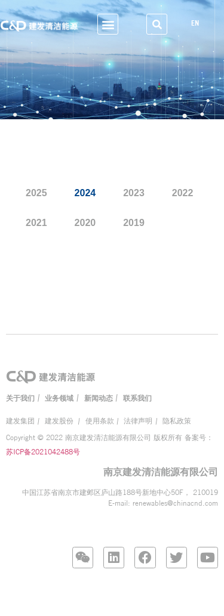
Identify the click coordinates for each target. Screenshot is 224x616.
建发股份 (60, 421)
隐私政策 (176, 421)
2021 (36, 223)
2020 (85, 223)
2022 (183, 193)
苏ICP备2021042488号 (43, 451)
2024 (85, 193)
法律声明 (138, 421)
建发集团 (20, 421)
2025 (36, 193)
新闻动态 (98, 398)
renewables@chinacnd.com (175, 503)
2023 (134, 193)
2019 (134, 223)
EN (198, 23)
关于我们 (20, 398)
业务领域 (59, 398)
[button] (107, 24)
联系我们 (137, 398)
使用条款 (99, 421)
